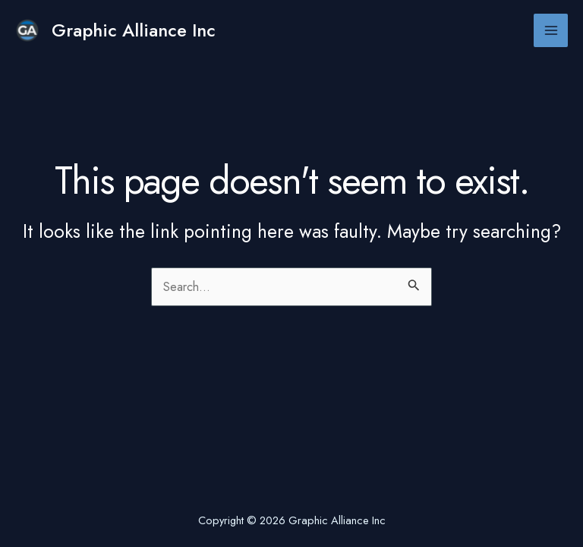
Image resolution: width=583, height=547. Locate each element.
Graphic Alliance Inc (134, 30)
